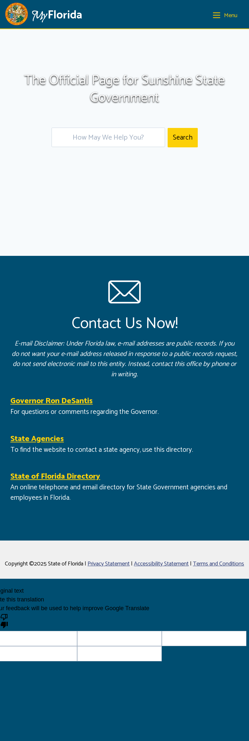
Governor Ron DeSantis (51, 401)
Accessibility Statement (161, 564)
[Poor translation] (4, 620)
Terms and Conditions (218, 564)
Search (183, 137)
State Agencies (37, 439)
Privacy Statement (109, 564)
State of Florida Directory (55, 476)
